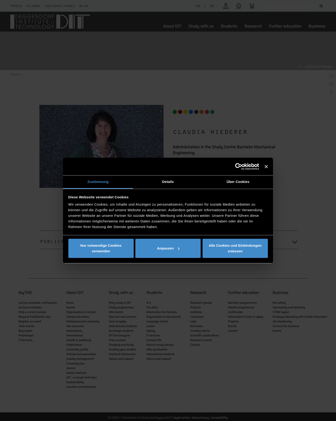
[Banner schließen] (266, 166)
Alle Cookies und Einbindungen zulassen (235, 248)
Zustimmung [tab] (98, 182)
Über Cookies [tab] (238, 182)
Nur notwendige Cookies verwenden (101, 248)
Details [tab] (168, 182)
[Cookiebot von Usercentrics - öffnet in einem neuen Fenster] (238, 166)
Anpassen (168, 248)
